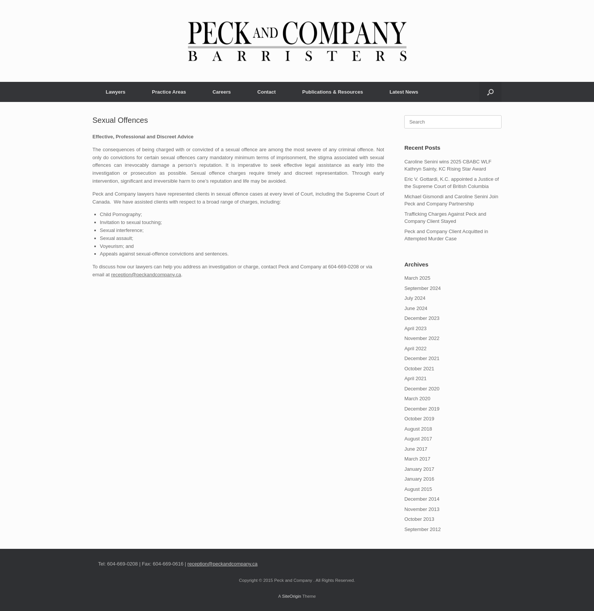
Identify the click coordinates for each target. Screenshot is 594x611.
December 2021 (421, 358)
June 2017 (415, 449)
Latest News (403, 92)
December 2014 (421, 499)
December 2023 (421, 318)
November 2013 (421, 509)
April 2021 (415, 378)
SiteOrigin (291, 596)
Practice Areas (169, 92)
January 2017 (419, 469)
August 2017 (418, 439)
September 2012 (422, 529)
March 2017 (417, 459)
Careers (222, 92)
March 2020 (417, 398)
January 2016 (419, 479)
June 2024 (415, 308)
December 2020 (421, 389)
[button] (490, 92)
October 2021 (419, 368)
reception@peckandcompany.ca (146, 274)
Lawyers (115, 92)
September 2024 (422, 288)
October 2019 (419, 418)
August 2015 (418, 489)
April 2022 (415, 348)
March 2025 (417, 278)
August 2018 (418, 429)
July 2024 (414, 298)
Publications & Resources (332, 92)
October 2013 (419, 519)
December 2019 (421, 409)
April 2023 (415, 328)
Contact (266, 92)
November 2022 (421, 338)
